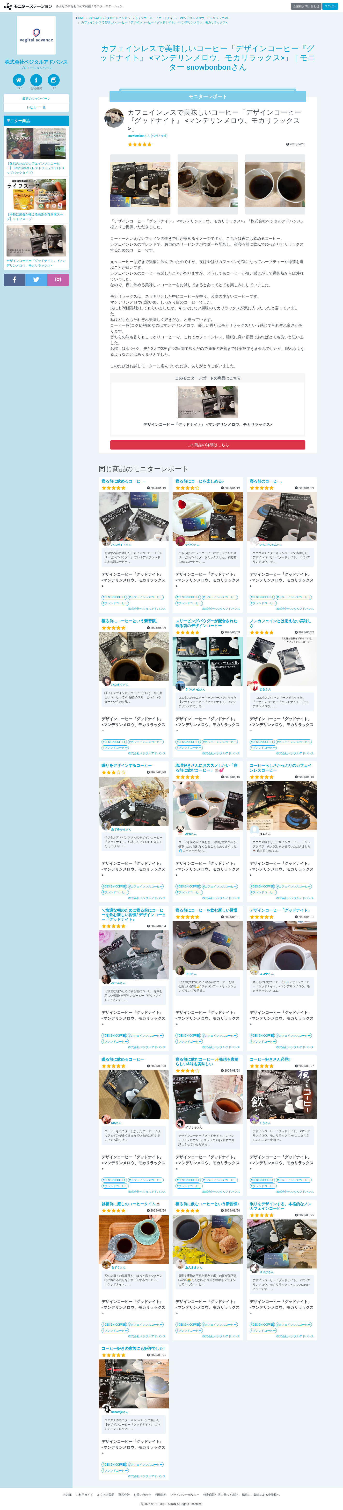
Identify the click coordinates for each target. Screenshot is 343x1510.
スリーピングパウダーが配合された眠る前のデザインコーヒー (206, 623)
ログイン (330, 6)
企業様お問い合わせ (306, 6)
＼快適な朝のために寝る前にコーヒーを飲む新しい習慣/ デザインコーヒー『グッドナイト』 (134, 915)
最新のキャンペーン (36, 98)
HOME (67, 1494)
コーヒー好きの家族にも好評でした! (133, 1348)
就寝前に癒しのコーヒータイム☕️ (131, 1204)
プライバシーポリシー (184, 1494)
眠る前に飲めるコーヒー (123, 1059)
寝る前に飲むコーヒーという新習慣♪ (207, 1204)
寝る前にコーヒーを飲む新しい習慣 (206, 910)
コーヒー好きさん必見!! (270, 1059)
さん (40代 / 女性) (148, 136)
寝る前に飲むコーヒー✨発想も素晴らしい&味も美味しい (206, 1061)
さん (121, 545)
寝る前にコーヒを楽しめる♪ (199, 481)
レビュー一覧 (36, 107)
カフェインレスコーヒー (147, 597)
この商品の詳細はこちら (208, 445)
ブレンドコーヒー (116, 603)
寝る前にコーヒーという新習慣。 (131, 621)
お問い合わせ (142, 1494)
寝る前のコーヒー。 (267, 481)
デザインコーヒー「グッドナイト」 (281, 910)
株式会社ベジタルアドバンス (147, 608)
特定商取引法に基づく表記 (220, 1494)
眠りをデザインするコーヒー (129, 765)
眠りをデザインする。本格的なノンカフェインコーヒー (281, 1206)
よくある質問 (105, 1494)
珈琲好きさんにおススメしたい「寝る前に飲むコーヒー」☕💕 (206, 767)
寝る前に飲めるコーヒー (123, 481)
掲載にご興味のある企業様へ (261, 1494)
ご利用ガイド (84, 1494)
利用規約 (161, 1494)
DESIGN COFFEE (115, 597)
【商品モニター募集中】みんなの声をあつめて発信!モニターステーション (28, 6)
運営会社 (124, 1494)
